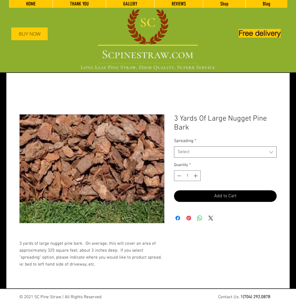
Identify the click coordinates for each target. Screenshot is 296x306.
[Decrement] (178, 176)
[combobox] (225, 152)
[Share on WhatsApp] (199, 218)
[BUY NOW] (29, 33)
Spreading (185, 140)
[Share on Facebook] (177, 218)
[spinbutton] (187, 176)
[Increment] (196, 176)
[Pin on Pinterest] (188, 218)
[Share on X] (210, 218)
